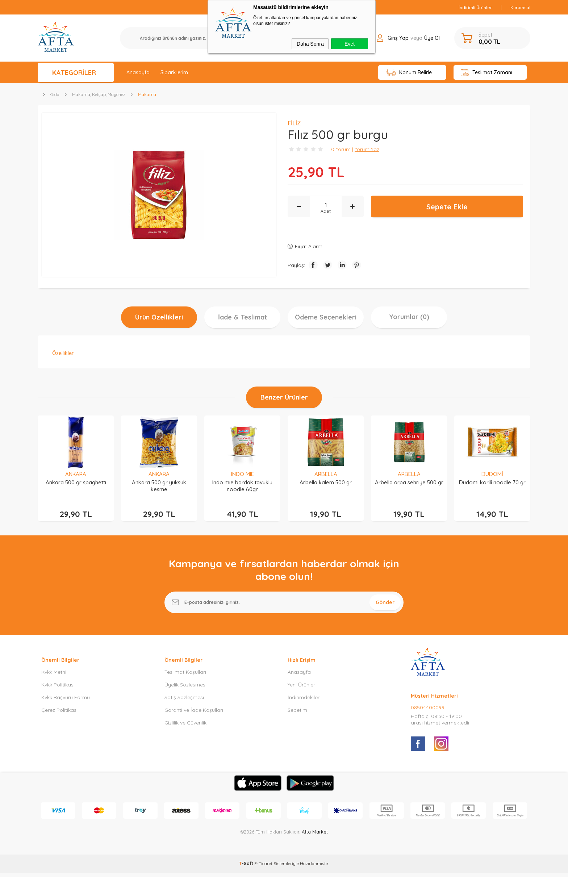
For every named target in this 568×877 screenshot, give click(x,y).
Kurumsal (520, 7)
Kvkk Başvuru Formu (65, 701)
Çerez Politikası (59, 714)
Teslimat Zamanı (486, 72)
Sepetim (297, 714)
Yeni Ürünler (301, 689)
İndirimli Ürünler (475, 7)
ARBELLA (325, 474)
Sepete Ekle (447, 206)
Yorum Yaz (367, 149)
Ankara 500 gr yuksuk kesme (159, 486)
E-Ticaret (263, 867)
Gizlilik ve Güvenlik (185, 727)
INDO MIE (242, 474)
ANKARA (75, 474)
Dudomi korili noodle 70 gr (492, 482)
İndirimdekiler (304, 701)
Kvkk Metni (53, 676)
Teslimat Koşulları (185, 676)
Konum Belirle (408, 72)
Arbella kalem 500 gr (326, 482)
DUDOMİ (492, 474)
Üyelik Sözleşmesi (185, 689)
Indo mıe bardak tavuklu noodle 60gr (242, 486)
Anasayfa (138, 72)
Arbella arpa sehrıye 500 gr (409, 482)
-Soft (246, 867)
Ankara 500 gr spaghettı (76, 482)
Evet (349, 44)
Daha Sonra (310, 44)
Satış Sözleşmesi (184, 701)
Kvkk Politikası (58, 689)
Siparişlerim (174, 72)
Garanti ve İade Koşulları (193, 714)
